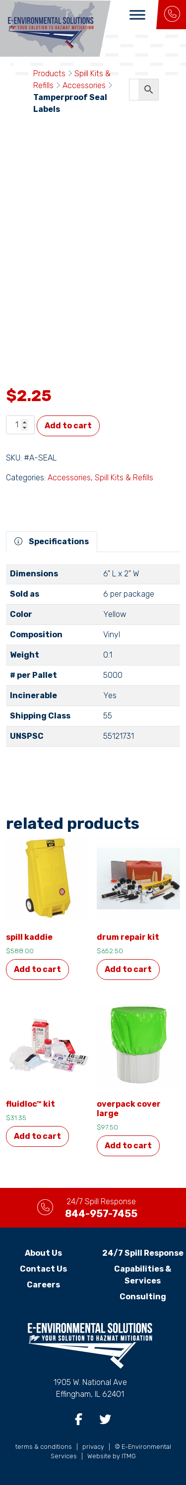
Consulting (143, 1296)
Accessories (84, 85)
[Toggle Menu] (137, 14)
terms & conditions (43, 1446)
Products (49, 73)
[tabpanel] (93, 659)
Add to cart (68, 425)
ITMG (129, 1456)
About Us (43, 1253)
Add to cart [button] (37, 969)
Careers (43, 1284)
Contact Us (43, 1269)
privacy (93, 1446)
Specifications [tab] (51, 541)
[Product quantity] (20, 424)
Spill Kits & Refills (124, 477)
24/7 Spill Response (143, 1253)
